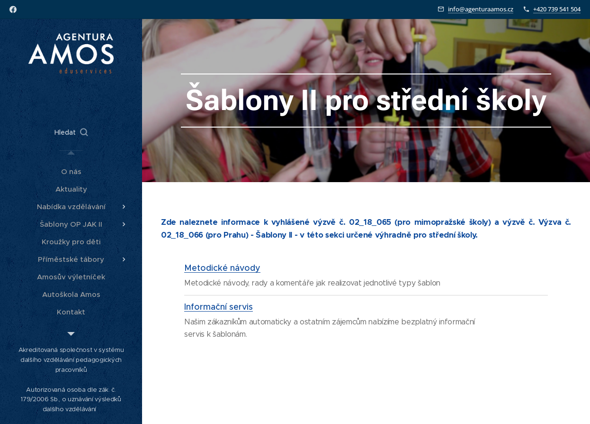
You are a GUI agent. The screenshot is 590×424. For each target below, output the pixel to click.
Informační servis (218, 307)
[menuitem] (71, 171)
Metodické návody (222, 268)
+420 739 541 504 (557, 9)
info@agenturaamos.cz (480, 9)
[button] (71, 132)
